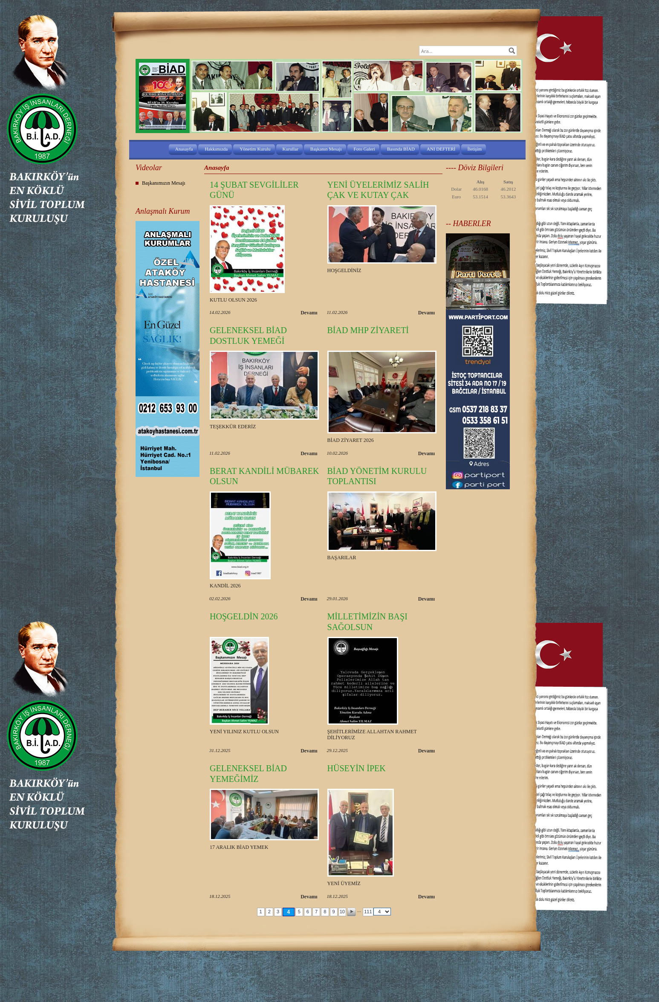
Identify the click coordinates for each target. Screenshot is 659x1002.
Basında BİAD (401, 148)
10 (342, 911)
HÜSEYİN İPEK (356, 768)
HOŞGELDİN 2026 (243, 616)
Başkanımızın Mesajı (163, 183)
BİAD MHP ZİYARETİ (368, 330)
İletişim (475, 148)
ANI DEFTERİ (441, 148)
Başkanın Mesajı (326, 148)
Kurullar (290, 148)
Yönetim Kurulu (255, 148)
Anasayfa (184, 148)
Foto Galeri (364, 148)
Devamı (309, 313)
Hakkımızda (216, 148)
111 (368, 911)
